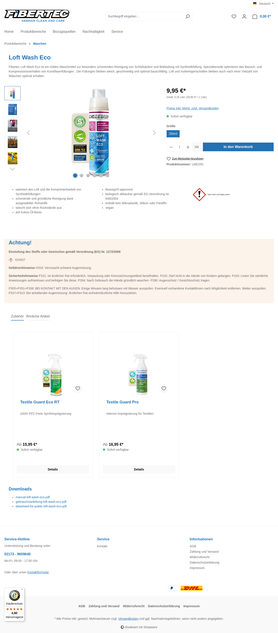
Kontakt (102, 546)
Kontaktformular (38, 572)
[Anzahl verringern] (171, 147)
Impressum (197, 568)
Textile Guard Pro (122, 402)
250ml (173, 133)
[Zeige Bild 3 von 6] (88, 175)
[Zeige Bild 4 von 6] (94, 175)
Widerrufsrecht (199, 557)
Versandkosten (128, 618)
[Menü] (22, 590)
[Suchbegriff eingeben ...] (144, 16)
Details (53, 469)
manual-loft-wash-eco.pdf (33, 497)
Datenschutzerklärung (204, 562)
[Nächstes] (154, 133)
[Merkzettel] (234, 16)
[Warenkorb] (262, 16)
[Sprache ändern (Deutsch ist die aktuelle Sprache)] (263, 3)
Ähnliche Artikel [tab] (38, 316)
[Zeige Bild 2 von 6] (81, 175)
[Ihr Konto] (244, 16)
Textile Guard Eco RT (40, 402)
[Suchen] (187, 16)
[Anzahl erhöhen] (188, 147)
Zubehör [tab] (17, 316)
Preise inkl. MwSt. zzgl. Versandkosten (193, 108)
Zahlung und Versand (204, 551)
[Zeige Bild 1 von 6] (75, 175)
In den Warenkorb (238, 147)
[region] (81, 132)
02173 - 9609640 (17, 554)
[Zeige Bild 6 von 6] (107, 175)
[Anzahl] (179, 147)
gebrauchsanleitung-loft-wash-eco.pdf (41, 501)
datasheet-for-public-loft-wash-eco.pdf (41, 506)
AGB (193, 546)
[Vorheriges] (28, 133)
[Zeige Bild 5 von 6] (101, 175)
